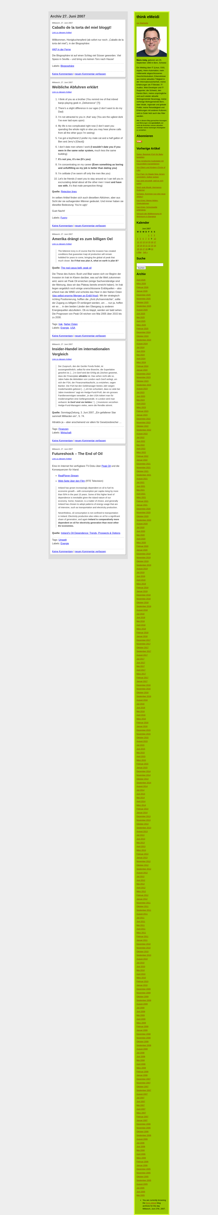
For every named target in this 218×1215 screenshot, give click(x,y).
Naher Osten (71, 324)
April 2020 (141, 539)
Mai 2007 (141, 1105)
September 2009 (144, 1000)
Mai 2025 (141, 317)
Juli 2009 (140, 1008)
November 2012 (144, 861)
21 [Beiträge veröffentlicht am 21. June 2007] (146, 246)
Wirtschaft (66, 432)
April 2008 (141, 1064)
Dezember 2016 (144, 685)
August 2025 (142, 310)
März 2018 (141, 629)
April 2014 (141, 801)
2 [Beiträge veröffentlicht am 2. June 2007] (151, 235)
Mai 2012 (141, 884)
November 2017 (144, 644)
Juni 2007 (141, 1101)
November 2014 (144, 775)
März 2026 (141, 283)
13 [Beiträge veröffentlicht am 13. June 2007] (144, 242)
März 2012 (141, 891)
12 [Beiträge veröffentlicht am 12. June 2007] (141, 242)
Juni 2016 (141, 707)
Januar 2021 (142, 505)
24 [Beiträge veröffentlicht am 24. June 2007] (155, 246)
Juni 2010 (141, 966)
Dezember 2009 (144, 989)
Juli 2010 (140, 963)
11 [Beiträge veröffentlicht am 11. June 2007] (138, 242)
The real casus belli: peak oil (76, 268)
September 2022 (144, 430)
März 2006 (141, 1158)
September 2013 (144, 828)
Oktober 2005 (143, 1176)
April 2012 (141, 888)
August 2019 (142, 569)
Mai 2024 (141, 355)
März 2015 (141, 760)
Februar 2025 (142, 328)
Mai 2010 (141, 970)
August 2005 (142, 1184)
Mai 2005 (141, 1195)
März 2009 (141, 1023)
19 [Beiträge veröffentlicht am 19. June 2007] (141, 246)
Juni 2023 (141, 396)
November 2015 (144, 734)
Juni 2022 (141, 441)
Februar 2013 (142, 854)
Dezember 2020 (144, 509)
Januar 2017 (142, 681)
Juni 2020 (141, 531)
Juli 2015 (140, 745)
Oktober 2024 (143, 336)
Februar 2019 (142, 587)
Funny (64, 217)
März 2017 (141, 674)
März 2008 (141, 1068)
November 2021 (144, 467)
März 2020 (141, 542)
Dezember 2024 (144, 332)
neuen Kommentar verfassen (90, 74)
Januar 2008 (142, 1075)
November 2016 (144, 689)
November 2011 (144, 903)
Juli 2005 (140, 1188)
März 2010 (141, 978)
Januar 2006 (142, 1165)
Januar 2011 (142, 940)
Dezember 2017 (144, 640)
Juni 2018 (141, 617)
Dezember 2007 (144, 1079)
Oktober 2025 (143, 302)
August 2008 (142, 1049)
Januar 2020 (142, 550)
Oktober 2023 (143, 381)
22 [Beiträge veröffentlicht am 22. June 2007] (149, 246)
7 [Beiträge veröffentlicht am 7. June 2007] (145, 239)
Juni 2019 (141, 576)
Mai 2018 (141, 621)
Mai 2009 (141, 1015)
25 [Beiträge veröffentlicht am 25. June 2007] (138, 249)
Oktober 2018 (143, 602)
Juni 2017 (141, 662)
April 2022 (141, 448)
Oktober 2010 (143, 951)
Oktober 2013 (143, 824)
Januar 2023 (142, 415)
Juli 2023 (140, 392)
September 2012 (144, 869)
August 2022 (142, 434)
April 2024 (141, 358)
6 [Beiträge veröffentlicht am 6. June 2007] (143, 239)
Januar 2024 (142, 370)
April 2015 (141, 756)
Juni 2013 (141, 839)
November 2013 (144, 820)
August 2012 (142, 873)
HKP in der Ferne (61, 49)
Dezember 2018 (144, 595)
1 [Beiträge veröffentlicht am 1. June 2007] (148, 235)
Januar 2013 (142, 857)
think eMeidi (151, 1203)
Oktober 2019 (143, 561)
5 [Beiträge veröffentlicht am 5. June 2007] (140, 239)
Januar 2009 (142, 1030)
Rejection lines (69, 191)
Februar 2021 (142, 501)
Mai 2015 (141, 753)
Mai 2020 (141, 535)
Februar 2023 (142, 411)
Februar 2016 (142, 722)
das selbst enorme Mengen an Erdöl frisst (75, 295)
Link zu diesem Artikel (62, 32)
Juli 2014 (140, 790)
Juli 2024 (140, 347)
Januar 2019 (142, 591)
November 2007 (144, 1083)
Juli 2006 (140, 1143)
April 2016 (141, 715)
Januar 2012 (142, 899)
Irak (61, 324)
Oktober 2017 (143, 647)
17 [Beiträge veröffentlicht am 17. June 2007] (155, 242)
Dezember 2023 (144, 374)
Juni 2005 (141, 1192)
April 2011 (141, 929)
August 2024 (142, 344)
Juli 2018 (140, 614)
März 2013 (141, 850)
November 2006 (144, 1128)
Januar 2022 (142, 460)
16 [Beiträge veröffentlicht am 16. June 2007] (152, 242)
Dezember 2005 (144, 1169)
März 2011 (141, 933)
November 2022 (144, 422)
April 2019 (141, 580)
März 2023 (141, 407)
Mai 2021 (141, 490)
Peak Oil (106, 466)
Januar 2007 (142, 1120)
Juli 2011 (140, 918)
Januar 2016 (142, 726)
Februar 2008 (142, 1071)
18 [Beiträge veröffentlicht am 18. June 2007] (138, 246)
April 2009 (141, 1019)
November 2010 (144, 948)
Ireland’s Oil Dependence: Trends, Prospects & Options (90, 533)
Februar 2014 (142, 809)
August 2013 (142, 831)
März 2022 (141, 452)
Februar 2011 (142, 936)
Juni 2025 (141, 313)
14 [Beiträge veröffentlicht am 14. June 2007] (146, 242)
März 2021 (141, 497)
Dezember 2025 (144, 295)
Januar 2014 (142, 812)
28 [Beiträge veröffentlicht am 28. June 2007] (146, 249)
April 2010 (141, 974)
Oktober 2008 (143, 1041)
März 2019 (141, 584)
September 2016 (144, 696)
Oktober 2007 (143, 1086)
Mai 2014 (141, 798)
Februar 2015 (142, 764)
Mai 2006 (141, 1150)
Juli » (145, 252)
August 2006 (142, 1139)
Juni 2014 (141, 794)
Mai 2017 (141, 666)
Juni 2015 (141, 749)
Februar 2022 (142, 456)
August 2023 (142, 389)
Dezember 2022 (144, 419)
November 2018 (144, 599)
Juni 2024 (141, 351)
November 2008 (144, 1038)
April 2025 (141, 321)
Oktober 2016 (143, 692)
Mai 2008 (141, 1060)
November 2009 (144, 993)
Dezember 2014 (144, 771)
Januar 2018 (142, 636)
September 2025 (144, 306)
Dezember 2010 (144, 944)
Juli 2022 (140, 437)
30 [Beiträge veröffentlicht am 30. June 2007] (152, 249)
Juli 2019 (140, 572)
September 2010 (144, 955)
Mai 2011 (141, 925)
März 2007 (141, 1113)
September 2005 (144, 1180)
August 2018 (142, 610)
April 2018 (141, 625)
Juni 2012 (141, 880)
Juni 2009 (141, 1011)
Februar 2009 (142, 1026)
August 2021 (142, 479)
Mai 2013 (141, 843)
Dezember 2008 (144, 1034)
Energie (65, 328)
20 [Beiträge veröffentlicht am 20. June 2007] (144, 246)
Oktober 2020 (143, 516)
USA (72, 328)
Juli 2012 (140, 876)
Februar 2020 (142, 546)
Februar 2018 (142, 632)
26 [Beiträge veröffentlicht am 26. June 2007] (141, 249)
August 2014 (142, 786)
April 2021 (141, 494)
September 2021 (144, 475)
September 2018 (144, 606)
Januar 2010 (142, 985)
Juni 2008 (141, 1056)
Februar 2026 (142, 287)
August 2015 (142, 741)
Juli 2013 (140, 835)
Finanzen (64, 429)
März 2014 (141, 805)
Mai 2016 (141, 711)
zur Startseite (142, 23)
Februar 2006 (142, 1161)
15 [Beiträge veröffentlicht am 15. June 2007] (149, 242)
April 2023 (141, 403)
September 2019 (144, 565)
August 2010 (142, 959)
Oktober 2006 (143, 1131)
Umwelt (63, 540)
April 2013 (141, 846)
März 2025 (141, 325)
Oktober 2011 (143, 906)
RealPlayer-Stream (68, 475)
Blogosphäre (67, 66)
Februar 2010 (142, 981)
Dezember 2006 (144, 1124)
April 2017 (141, 670)
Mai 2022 (141, 445)
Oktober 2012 (143, 865)
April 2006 (141, 1154)
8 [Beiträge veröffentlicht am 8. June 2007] (148, 239)
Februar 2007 (142, 1116)
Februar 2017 (142, 677)
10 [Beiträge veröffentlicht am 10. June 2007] (155, 239)
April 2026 (141, 280)
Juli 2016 (140, 704)
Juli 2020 (140, 527)
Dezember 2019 (144, 554)
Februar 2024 (142, 366)
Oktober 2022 (143, 426)
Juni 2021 (141, 486)
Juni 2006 (141, 1146)
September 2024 (144, 340)
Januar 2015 (142, 767)
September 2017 (144, 651)
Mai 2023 (141, 400)
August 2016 (142, 700)
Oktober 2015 (143, 737)
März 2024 (141, 362)
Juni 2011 (141, 921)
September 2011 (144, 910)
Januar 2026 (142, 291)
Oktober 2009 (143, 996)
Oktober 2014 (143, 779)
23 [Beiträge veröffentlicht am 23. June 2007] (152, 246)
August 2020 (142, 524)
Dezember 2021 (144, 464)
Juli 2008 (140, 1053)
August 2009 (142, 1004)
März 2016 (141, 719)
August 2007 (142, 1094)
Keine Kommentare (62, 74)
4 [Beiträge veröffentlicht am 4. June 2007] (137, 239)
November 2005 (144, 1173)
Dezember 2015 (144, 730)
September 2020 (144, 520)
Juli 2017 (140, 659)
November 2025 (144, 299)
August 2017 (142, 655)
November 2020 (144, 512)
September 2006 (144, 1135)
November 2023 (144, 377)
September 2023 (144, 385)
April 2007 (141, 1109)
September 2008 (144, 1045)
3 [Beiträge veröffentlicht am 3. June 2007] (154, 235)
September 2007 (144, 1090)
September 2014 (144, 783)
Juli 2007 (140, 1098)
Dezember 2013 (144, 816)
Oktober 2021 (143, 471)
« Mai (139, 252)
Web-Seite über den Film (71, 481)
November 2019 (144, 557)
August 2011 (142, 914)
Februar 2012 (142, 895)
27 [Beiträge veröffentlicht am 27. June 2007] (144, 249)
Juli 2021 (140, 482)
